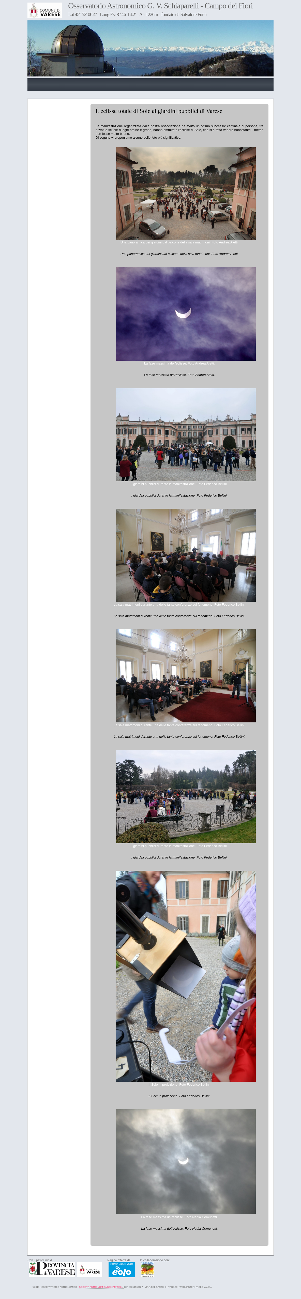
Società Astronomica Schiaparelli (101, 1287)
